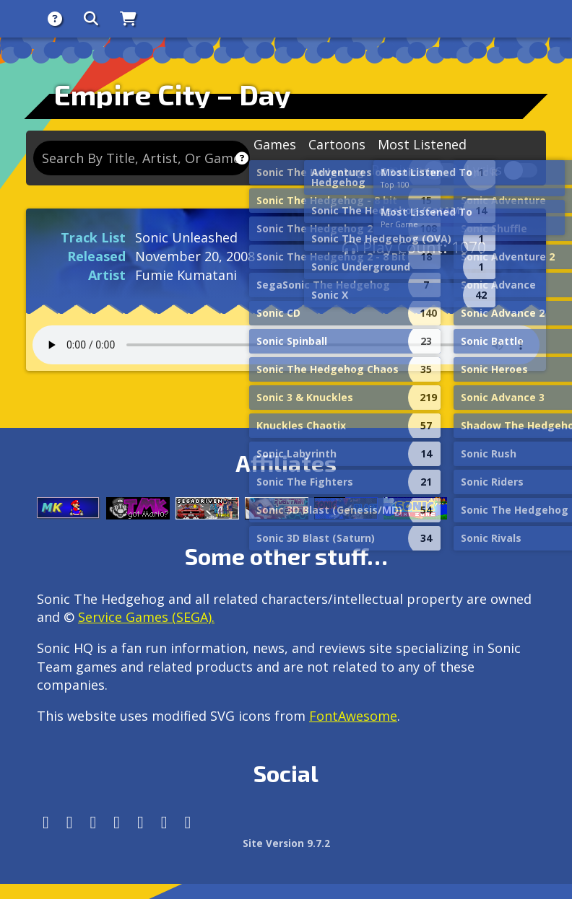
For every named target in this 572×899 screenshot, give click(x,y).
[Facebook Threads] (188, 822)
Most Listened (422, 144)
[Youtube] (164, 822)
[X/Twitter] (93, 822)
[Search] (91, 19)
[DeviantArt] (140, 822)
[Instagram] (69, 822)
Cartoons (336, 144)
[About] (55, 19)
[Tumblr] (116, 822)
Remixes (396, 170)
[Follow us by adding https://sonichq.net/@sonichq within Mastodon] (46, 822)
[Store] (128, 19)
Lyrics (484, 170)
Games (275, 144)
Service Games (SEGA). (146, 617)
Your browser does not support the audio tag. (286, 344)
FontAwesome (353, 715)
